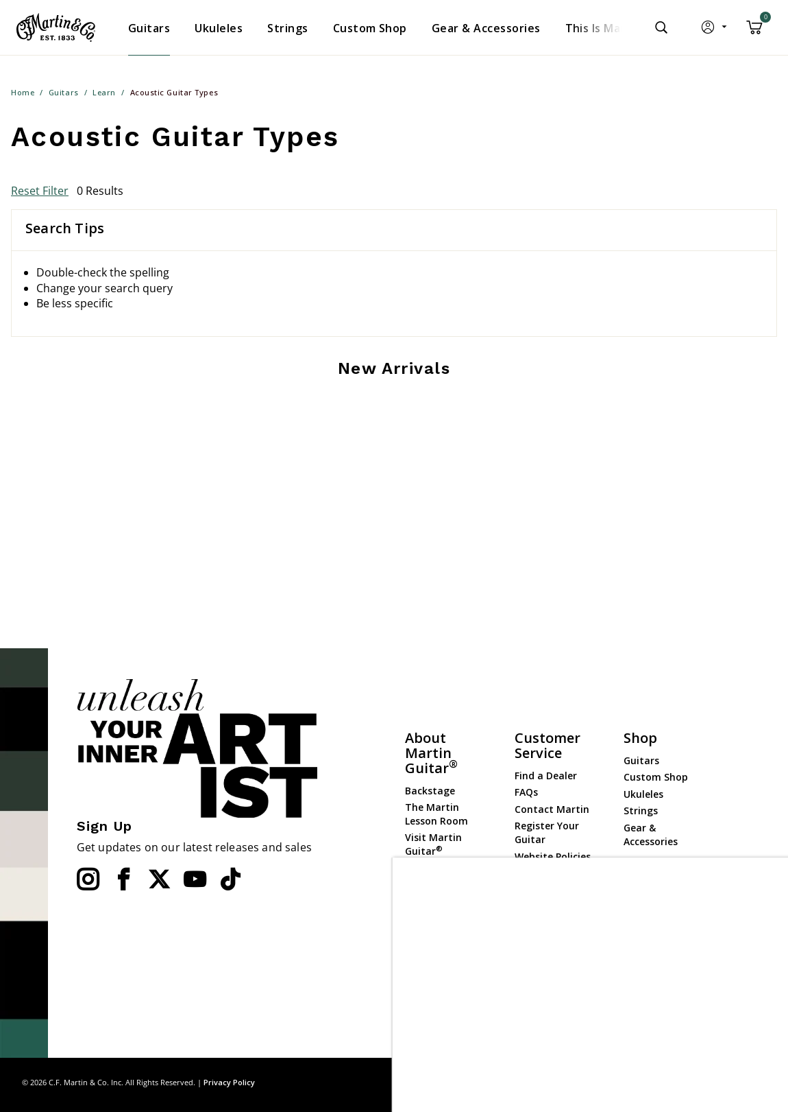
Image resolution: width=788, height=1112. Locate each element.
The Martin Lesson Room (436, 814)
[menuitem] (149, 28)
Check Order (544, 890)
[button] (715, 30)
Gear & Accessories (651, 834)
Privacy (712, 1082)
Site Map (668, 1082)
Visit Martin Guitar (433, 844)
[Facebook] (123, 879)
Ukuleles (643, 794)
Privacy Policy (229, 1082)
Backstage (430, 790)
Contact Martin (552, 809)
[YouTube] (195, 879)
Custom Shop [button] (370, 28)
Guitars (641, 760)
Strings (641, 810)
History (422, 945)
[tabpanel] (394, 415)
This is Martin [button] (603, 28)
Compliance (543, 872)
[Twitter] (159, 879)
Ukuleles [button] (219, 28)
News (417, 898)
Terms (753, 1082)
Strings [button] (287, 28)
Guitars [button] (149, 28)
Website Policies (553, 856)
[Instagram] (88, 879)
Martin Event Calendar (436, 875)
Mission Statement (431, 921)
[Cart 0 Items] (754, 32)
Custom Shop (656, 776)
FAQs (526, 791)
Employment (436, 962)
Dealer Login (653, 927)
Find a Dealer (546, 775)
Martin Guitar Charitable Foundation (438, 993)
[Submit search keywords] (661, 27)
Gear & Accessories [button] (486, 28)
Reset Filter (40, 190)
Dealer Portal (655, 944)
